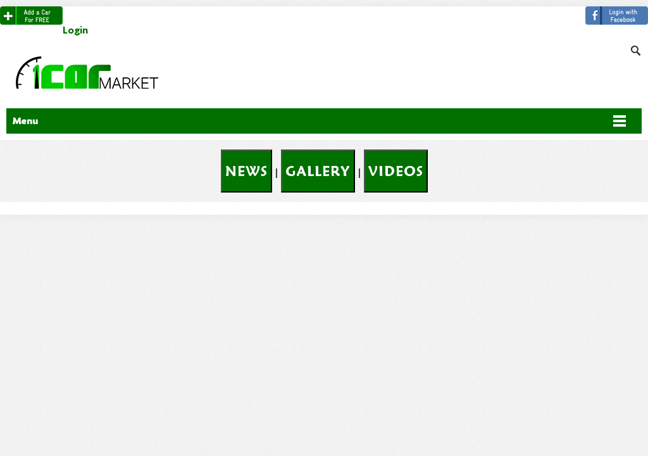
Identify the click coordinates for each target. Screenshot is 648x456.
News (246, 171)
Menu (25, 121)
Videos (395, 171)
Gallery (318, 171)
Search (637, 13)
